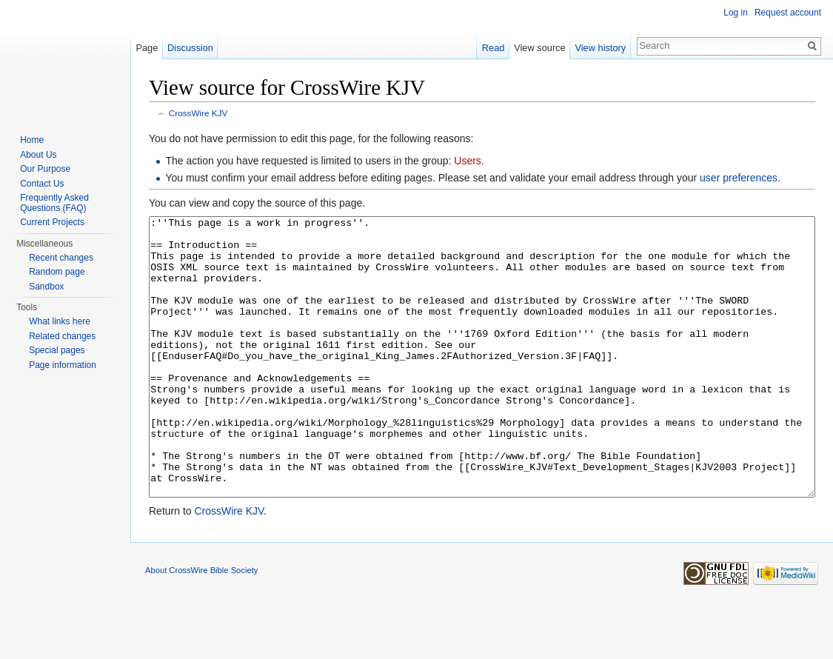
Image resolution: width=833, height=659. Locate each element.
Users (467, 161)
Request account (788, 12)
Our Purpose (45, 169)
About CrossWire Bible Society (201, 625)
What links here (59, 321)
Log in (735, 12)
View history (600, 47)
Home (32, 140)
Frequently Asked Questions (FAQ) (54, 203)
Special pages (56, 350)
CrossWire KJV (198, 113)
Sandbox (46, 286)
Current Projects (52, 222)
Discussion (190, 47)
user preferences (738, 178)
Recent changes (61, 257)
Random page (56, 272)
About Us (38, 155)
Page (147, 47)
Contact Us (42, 183)
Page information (62, 365)
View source (539, 47)
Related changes (62, 336)
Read (493, 47)
